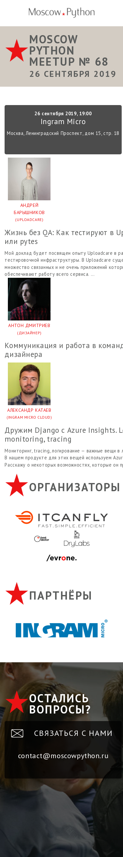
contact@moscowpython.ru (63, 755)
